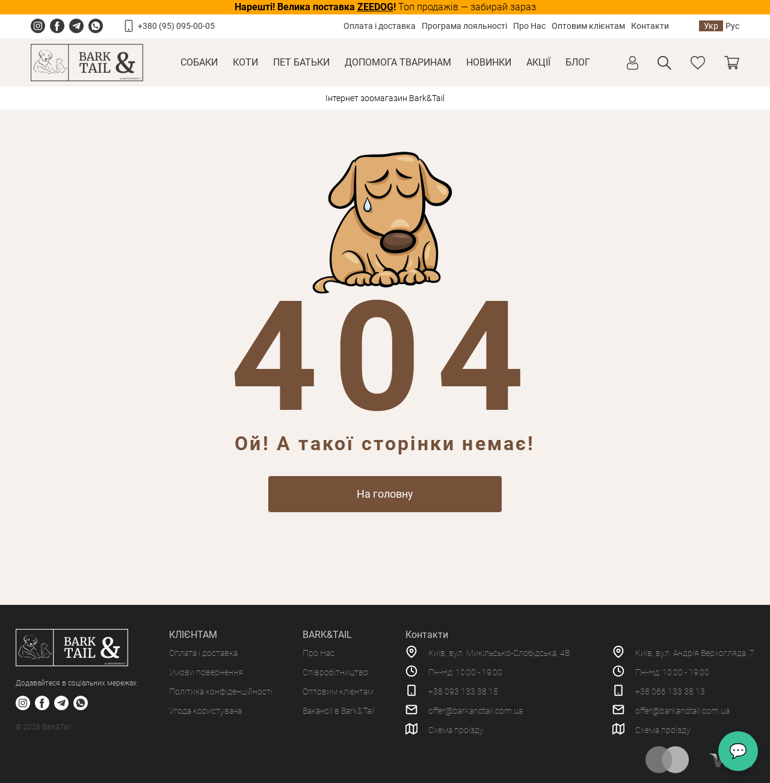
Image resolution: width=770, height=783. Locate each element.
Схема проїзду (456, 730)
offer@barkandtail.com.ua (475, 711)
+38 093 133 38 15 (463, 691)
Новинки (488, 62)
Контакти (650, 26)
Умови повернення (206, 672)
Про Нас (529, 26)
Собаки (199, 62)
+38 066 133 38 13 (670, 691)
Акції (538, 62)
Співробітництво (335, 672)
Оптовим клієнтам (588, 26)
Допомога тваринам (398, 62)
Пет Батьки (301, 62)
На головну (385, 493)
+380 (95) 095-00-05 (176, 26)
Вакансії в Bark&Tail (339, 711)
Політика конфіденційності (221, 691)
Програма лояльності (464, 26)
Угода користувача (205, 711)
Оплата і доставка (379, 26)
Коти (245, 62)
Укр (711, 26)
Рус (732, 26)
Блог (577, 62)
